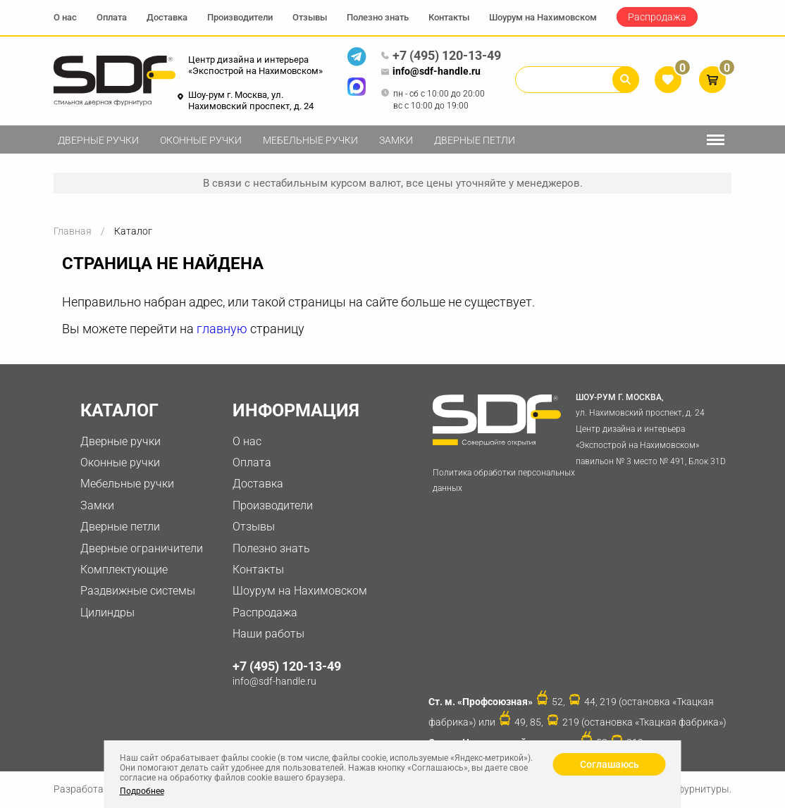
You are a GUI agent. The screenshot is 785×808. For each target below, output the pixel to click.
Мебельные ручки (310, 140)
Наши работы (268, 633)
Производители (240, 17)
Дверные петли (474, 140)
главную (222, 328)
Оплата (112, 17)
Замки (396, 140)
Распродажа (657, 17)
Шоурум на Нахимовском (543, 17)
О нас (65, 17)
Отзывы (309, 17)
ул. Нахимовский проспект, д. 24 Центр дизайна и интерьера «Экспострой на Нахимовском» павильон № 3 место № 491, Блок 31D (653, 428)
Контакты (448, 17)
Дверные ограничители (141, 548)
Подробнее (142, 791)
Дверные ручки (98, 140)
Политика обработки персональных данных (504, 481)
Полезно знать (378, 17)
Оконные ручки (201, 140)
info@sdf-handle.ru (431, 72)
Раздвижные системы (137, 590)
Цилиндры (107, 612)
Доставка (167, 17)
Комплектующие (124, 569)
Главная (73, 231)
